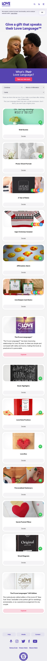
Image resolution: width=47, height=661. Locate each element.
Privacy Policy (23, 648)
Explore (23, 355)
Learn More (14, 13)
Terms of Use (13, 648)
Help (9, 634)
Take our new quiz (23, 79)
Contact (37, 634)
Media (23, 634)
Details (23, 136)
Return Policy (33, 648)
